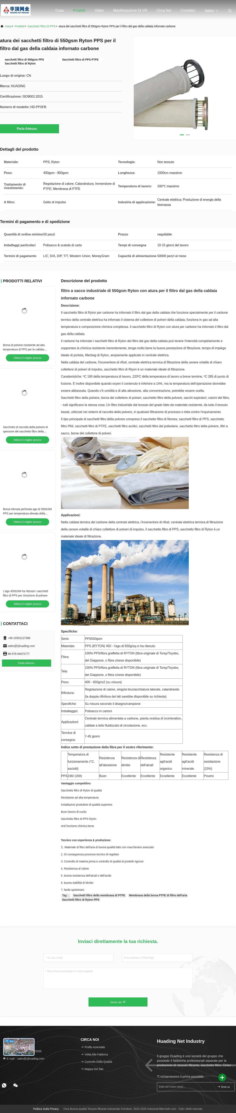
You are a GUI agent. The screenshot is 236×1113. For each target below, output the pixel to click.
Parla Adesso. (29, 129)
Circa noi (164, 10)
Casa (59, 10)
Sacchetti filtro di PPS (41, 26)
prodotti (19, 26)
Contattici (188, 10)
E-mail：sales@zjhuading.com (23, 1058)
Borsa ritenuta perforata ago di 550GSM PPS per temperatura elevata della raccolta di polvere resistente (27, 513)
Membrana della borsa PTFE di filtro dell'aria (158, 895)
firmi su (223, 1086)
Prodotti (79, 10)
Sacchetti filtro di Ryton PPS (80, 899)
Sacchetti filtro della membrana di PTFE (99, 895)
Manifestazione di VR (130, 10)
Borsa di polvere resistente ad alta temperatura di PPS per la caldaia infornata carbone (24, 349)
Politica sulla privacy (46, 1108)
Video (99, 10)
